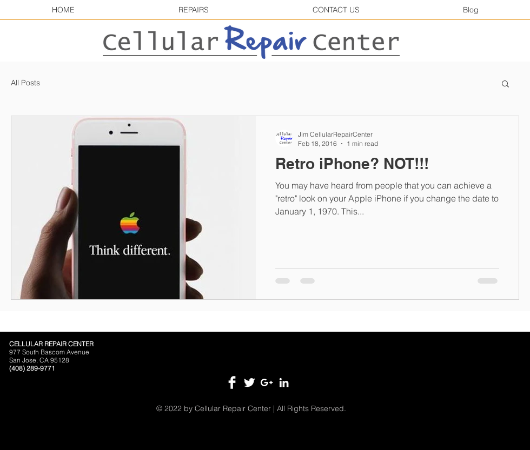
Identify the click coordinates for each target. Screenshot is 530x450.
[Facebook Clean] (232, 382)
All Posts (25, 83)
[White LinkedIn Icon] (283, 382)
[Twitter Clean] (249, 382)
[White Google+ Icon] (266, 382)
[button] (505, 84)
